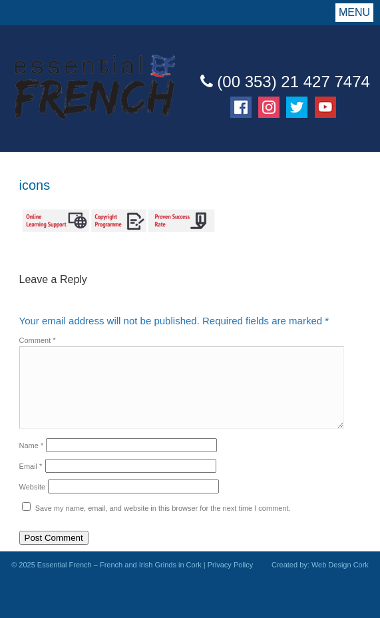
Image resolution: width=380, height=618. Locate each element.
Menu (354, 12)
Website (32, 487)
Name (31, 446)
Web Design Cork (340, 565)
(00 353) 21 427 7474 (285, 82)
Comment (37, 340)
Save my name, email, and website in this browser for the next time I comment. (163, 508)
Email (31, 466)
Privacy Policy (230, 565)
